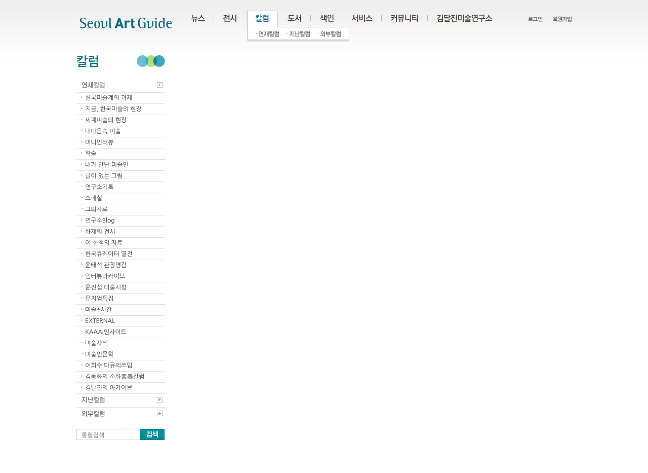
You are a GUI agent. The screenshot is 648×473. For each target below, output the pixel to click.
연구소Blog (100, 220)
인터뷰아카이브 (105, 276)
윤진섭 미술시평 (106, 287)
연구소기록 (99, 187)
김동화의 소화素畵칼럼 (115, 377)
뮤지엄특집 (99, 299)
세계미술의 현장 (106, 120)
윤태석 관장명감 (106, 265)
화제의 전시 (100, 232)
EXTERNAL (100, 321)
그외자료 (96, 209)
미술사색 (96, 343)
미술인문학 (99, 354)
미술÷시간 (98, 310)
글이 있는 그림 (104, 176)
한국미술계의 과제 (109, 98)
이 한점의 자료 (104, 243)
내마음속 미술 (103, 131)
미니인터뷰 (99, 142)
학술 (91, 154)
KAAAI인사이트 (106, 332)
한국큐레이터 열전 (109, 254)
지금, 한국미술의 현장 (113, 109)
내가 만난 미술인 (107, 165)
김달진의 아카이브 (109, 388)
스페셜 (93, 198)
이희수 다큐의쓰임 (109, 365)
